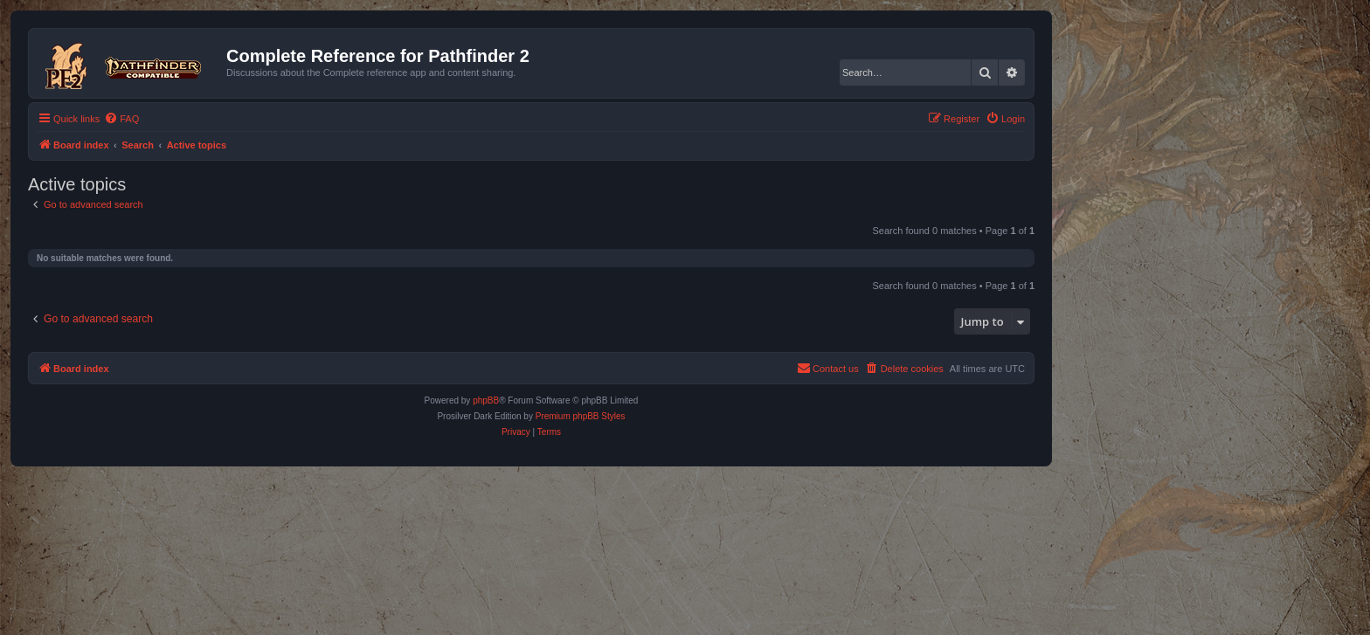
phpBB (486, 400)
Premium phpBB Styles (581, 416)
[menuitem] (121, 118)
